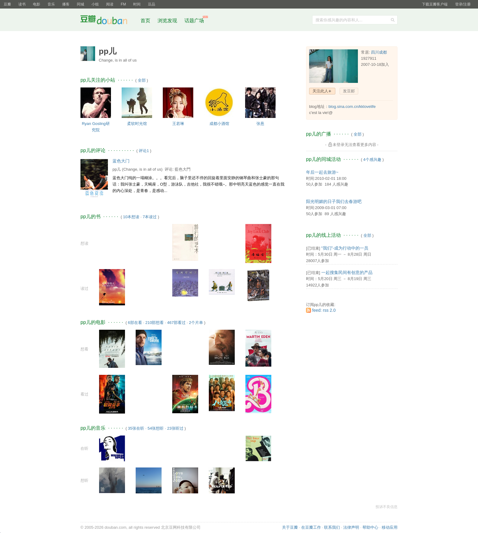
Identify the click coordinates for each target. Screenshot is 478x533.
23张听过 (175, 428)
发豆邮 (349, 91)
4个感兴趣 (372, 159)
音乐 (51, 4)
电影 (36, 4)
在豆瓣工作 (311, 527)
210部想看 (154, 322)
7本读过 (150, 217)
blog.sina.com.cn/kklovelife (352, 106)
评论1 (144, 150)
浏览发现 (168, 20)
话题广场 (194, 20)
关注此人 (320, 91)
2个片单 (196, 322)
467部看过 (176, 322)
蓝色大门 (121, 160)
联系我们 (332, 527)
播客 (66, 4)
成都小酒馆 (219, 123)
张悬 (260, 123)
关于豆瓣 (290, 527)
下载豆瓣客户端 (435, 4)
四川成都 (379, 52)
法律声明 (351, 527)
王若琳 (178, 123)
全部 (142, 80)
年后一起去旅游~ (322, 172)
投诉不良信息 (387, 507)
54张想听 (156, 428)
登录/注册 (463, 4)
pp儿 (116, 169)
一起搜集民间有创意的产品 (347, 272)
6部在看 (135, 322)
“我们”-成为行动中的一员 (344, 248)
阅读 (109, 4)
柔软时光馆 (137, 123)
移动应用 (390, 527)
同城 (80, 4)
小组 (95, 4)
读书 (22, 4)
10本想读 (131, 217)
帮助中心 (370, 527)
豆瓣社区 (108, 21)
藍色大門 (183, 169)
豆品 (151, 4)
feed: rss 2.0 (324, 310)
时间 (137, 4)
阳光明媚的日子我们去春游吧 (334, 201)
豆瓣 (7, 4)
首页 (145, 20)
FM (123, 4)
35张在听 (136, 428)
